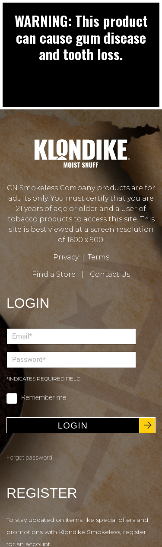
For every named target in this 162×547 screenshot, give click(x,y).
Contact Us (110, 274)
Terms (98, 257)
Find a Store (54, 274)
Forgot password (29, 457)
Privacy (66, 257)
